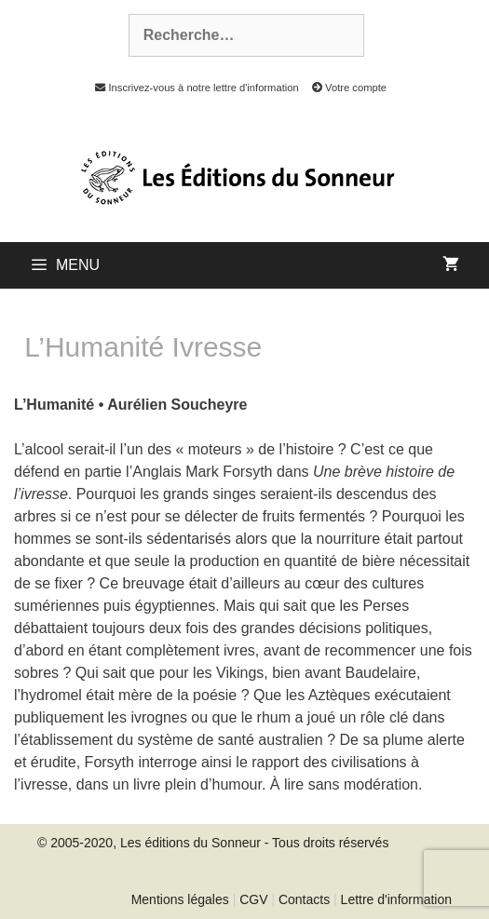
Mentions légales (180, 899)
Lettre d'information (396, 899)
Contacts (304, 899)
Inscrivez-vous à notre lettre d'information (192, 87)
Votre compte (344, 87)
